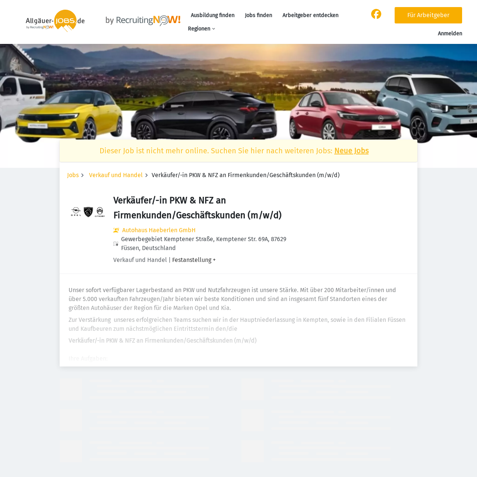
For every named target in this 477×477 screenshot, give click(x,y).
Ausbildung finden (212, 15)
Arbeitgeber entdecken (310, 15)
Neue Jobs (351, 150)
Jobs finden (258, 15)
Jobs (73, 175)
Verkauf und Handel (116, 175)
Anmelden (450, 34)
